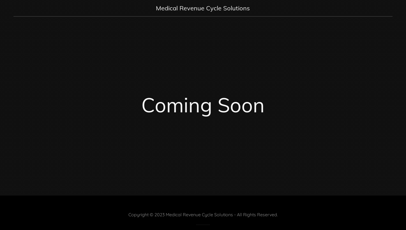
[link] (203, 8)
